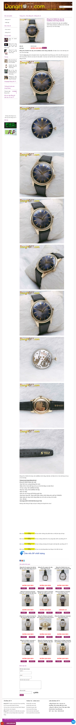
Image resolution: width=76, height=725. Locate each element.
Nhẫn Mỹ (7, 22)
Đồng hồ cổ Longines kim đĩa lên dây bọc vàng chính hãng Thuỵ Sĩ (28, 568)
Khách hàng (64, 12)
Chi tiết (23, 588)
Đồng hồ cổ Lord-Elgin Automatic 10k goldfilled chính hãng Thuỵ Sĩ (63, 641)
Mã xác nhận (23, 690)
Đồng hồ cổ (7, 19)
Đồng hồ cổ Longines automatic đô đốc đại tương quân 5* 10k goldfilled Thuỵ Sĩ (45, 592)
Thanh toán (55, 12)
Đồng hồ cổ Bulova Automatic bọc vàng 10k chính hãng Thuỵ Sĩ (45, 616)
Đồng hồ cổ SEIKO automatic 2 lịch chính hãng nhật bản (27, 641)
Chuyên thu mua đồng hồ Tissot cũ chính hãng (13, 66)
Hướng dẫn (39, 12)
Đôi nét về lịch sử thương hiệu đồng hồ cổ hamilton (13, 61)
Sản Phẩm (26, 12)
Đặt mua (32, 588)
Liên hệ (54, 15)
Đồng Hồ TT (8, 12)
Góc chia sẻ (7, 29)
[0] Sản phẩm (67, 3)
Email (21, 675)
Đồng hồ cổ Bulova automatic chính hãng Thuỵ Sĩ (62, 592)
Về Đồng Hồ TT (17, 12)
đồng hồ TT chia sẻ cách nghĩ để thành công (13, 51)
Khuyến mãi (47, 12)
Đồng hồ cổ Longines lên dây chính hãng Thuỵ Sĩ (45, 568)
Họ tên (21, 670)
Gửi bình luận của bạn (25, 679)
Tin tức (32, 12)
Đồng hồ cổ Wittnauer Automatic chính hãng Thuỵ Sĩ (63, 616)
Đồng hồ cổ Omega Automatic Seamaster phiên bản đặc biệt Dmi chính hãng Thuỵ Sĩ (45, 641)
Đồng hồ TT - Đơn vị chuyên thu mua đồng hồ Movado (13, 78)
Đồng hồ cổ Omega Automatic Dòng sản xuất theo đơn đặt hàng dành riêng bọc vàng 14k (28, 592)
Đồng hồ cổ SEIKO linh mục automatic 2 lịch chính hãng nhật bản (63, 568)
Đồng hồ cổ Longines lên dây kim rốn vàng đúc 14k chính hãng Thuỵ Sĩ (28, 616)
